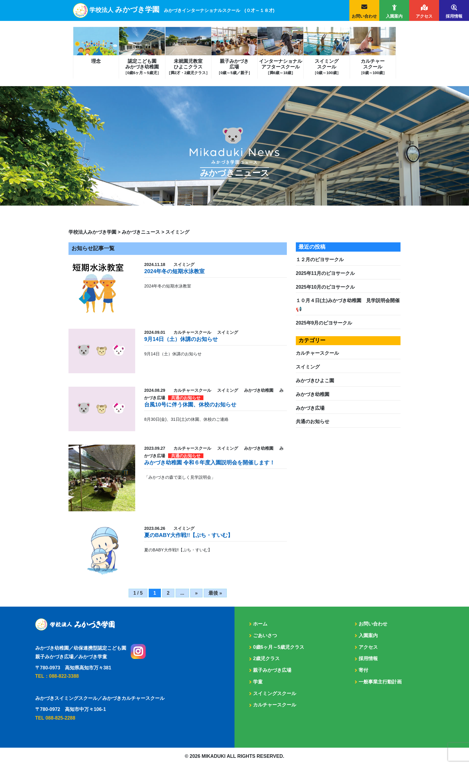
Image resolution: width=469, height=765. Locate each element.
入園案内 (394, 16)
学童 (258, 681)
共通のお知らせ (312, 421)
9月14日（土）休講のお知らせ (181, 339)
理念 (96, 61)
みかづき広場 (310, 408)
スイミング (308, 366)
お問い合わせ (364, 16)
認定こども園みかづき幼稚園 (142, 67)
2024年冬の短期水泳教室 (174, 271)
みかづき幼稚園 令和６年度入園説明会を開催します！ (209, 463)
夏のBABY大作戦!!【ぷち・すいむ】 (188, 535)
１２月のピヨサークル (320, 259)
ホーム (260, 623)
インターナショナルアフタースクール (280, 67)
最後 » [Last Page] (215, 593)
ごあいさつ (265, 635)
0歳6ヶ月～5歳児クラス (278, 647)
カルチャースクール (373, 67)
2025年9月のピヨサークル (324, 322)
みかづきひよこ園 (315, 380)
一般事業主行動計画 (380, 681)
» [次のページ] (196, 593)
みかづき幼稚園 (312, 394)
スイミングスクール (326, 67)
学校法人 (182, 10)
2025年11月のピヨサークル (325, 273)
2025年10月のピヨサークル (325, 287)
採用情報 (454, 16)
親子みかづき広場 (234, 67)
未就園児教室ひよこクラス (188, 67)
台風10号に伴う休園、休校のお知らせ (190, 405)
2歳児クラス (266, 658)
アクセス (424, 16)
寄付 (363, 670)
